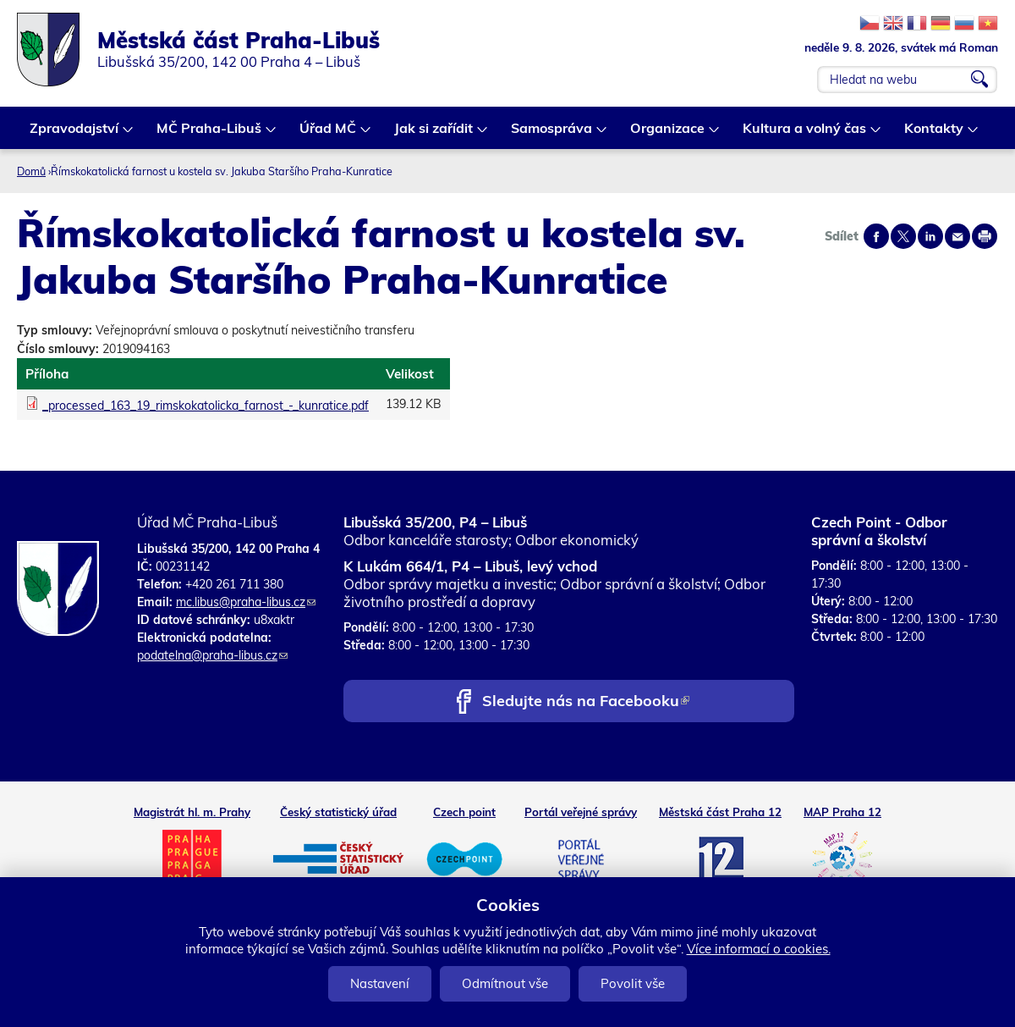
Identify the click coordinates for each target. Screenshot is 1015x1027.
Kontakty (935, 134)
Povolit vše (633, 983)
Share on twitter (903, 236)
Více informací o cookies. (759, 949)
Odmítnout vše (505, 983)
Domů (31, 171)
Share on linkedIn (930, 236)
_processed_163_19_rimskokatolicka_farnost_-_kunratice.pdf (205, 405)
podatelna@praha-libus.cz (212, 655)
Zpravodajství (75, 134)
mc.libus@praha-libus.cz (245, 602)
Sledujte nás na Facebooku (585, 702)
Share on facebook (876, 236)
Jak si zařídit (434, 134)
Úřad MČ (328, 134)
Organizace (668, 134)
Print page (984, 236)
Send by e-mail (957, 236)
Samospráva (552, 134)
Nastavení (379, 983)
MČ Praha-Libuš (210, 134)
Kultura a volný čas (805, 134)
